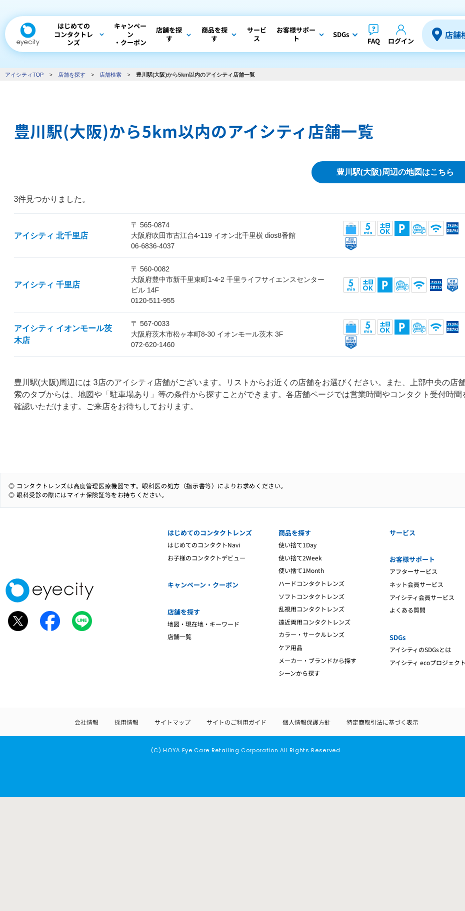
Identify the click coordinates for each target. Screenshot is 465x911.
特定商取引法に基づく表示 (382, 722)
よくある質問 (408, 609)
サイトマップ (172, 722)
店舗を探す (72, 75)
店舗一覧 (180, 636)
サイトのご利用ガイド (236, 722)
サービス (403, 532)
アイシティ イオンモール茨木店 (63, 334)
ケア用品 (290, 647)
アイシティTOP (24, 75)
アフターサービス (414, 571)
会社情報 (86, 722)
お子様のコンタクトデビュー (207, 557)
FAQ (374, 41)
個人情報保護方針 (306, 722)
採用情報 (126, 722)
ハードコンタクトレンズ (311, 583)
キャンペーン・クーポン (203, 584)
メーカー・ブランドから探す (317, 660)
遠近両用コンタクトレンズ (314, 622)
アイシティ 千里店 (47, 284)
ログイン (401, 41)
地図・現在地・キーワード (204, 624)
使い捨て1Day (297, 544)
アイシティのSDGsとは (420, 649)
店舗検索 (111, 75)
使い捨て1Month (301, 570)
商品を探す (294, 532)
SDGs (398, 637)
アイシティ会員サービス (422, 597)
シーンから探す (299, 673)
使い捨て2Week (300, 557)
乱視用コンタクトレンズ (311, 608)
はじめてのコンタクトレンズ (210, 532)
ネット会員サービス (417, 584)
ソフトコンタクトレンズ (311, 596)
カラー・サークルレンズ (311, 634)
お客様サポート (412, 559)
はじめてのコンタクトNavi (204, 544)
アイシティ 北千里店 (51, 235)
